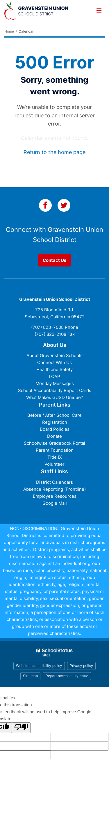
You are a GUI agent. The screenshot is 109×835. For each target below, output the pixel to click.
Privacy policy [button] (81, 666)
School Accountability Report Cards (54, 390)
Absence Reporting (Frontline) (54, 489)
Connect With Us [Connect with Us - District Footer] (54, 362)
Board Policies (54, 429)
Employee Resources (54, 496)
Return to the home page (54, 152)
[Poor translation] (21, 727)
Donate (54, 436)
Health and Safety (54, 369)
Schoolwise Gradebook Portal (54, 443)
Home (9, 31)
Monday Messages (54, 383)
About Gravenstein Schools (54, 355)
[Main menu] (99, 10)
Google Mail (54, 503)
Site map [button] (30, 676)
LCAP (54, 376)
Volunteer (54, 464)
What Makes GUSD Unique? (54, 397)
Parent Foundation (55, 450)
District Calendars (54, 482)
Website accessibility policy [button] (39, 666)
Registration (54, 422)
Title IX (54, 457)
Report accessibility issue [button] (66, 676)
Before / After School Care (54, 415)
